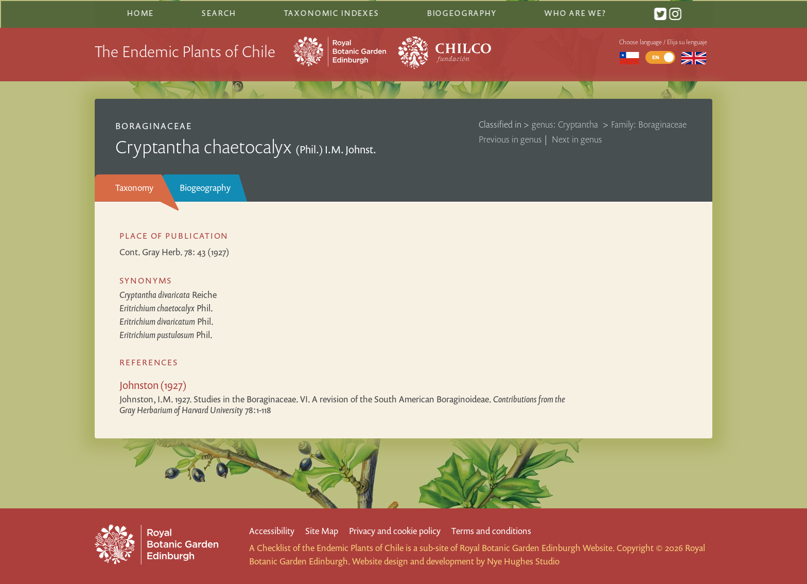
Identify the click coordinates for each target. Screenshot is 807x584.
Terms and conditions (491, 531)
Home (140, 12)
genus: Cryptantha (566, 123)
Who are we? (574, 12)
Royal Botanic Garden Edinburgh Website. (537, 548)
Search (219, 12)
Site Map (321, 531)
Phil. (166, 306)
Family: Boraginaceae (649, 123)
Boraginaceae (153, 124)
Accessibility (271, 531)
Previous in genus (510, 138)
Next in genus (577, 138)
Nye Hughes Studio (523, 561)
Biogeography (205, 186)
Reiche (168, 293)
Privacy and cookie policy (395, 531)
